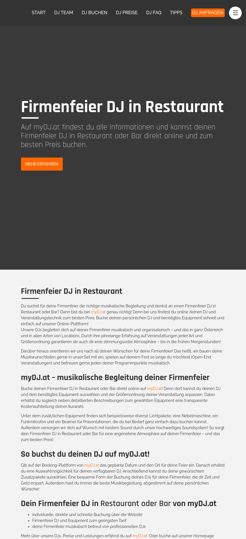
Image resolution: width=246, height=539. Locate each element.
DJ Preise (127, 12)
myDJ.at (98, 312)
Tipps (176, 12)
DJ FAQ (153, 12)
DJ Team (63, 12)
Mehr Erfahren (41, 164)
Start (39, 12)
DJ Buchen (95, 12)
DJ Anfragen (207, 12)
